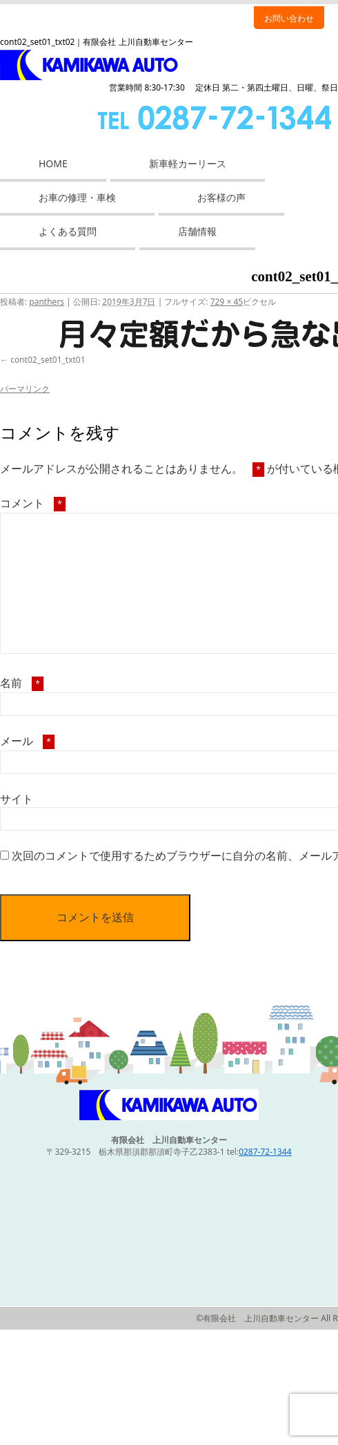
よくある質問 (68, 231)
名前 (21, 682)
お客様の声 (221, 197)
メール (27, 740)
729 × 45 (226, 302)
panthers (46, 302)
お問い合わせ (289, 18)
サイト (16, 798)
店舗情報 (197, 231)
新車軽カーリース (187, 163)
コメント (33, 503)
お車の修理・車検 (77, 197)
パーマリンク (25, 389)
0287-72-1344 (265, 1152)
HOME (53, 163)
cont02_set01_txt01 (47, 360)
